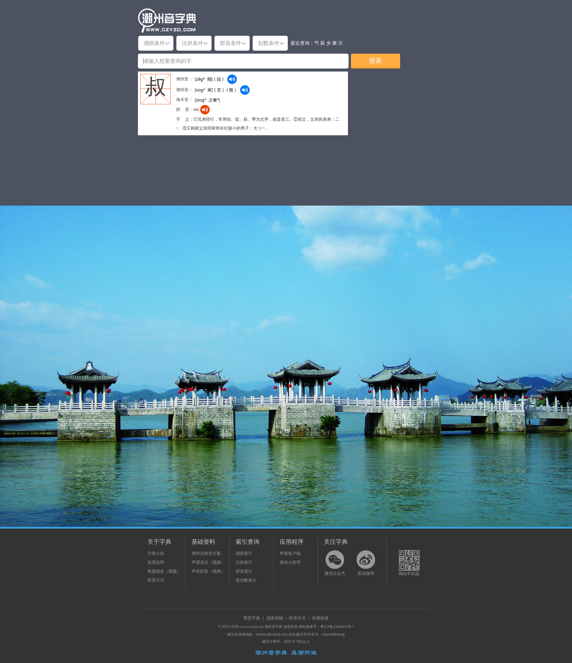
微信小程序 (290, 562)
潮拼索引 (244, 553)
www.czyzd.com (252, 627)
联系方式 (155, 580)
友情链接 (320, 618)
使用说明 (155, 562)
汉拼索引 (244, 562)
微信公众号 (334, 573)
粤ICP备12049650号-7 (337, 627)
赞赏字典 (251, 618)
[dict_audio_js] (232, 79)
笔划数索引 (246, 580)
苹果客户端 (290, 553)
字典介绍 (155, 553)
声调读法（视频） (208, 562)
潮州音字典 (273, 627)
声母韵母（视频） (208, 571)
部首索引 (244, 571)
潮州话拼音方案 (206, 553)
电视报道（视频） (164, 571)
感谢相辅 (274, 618)
